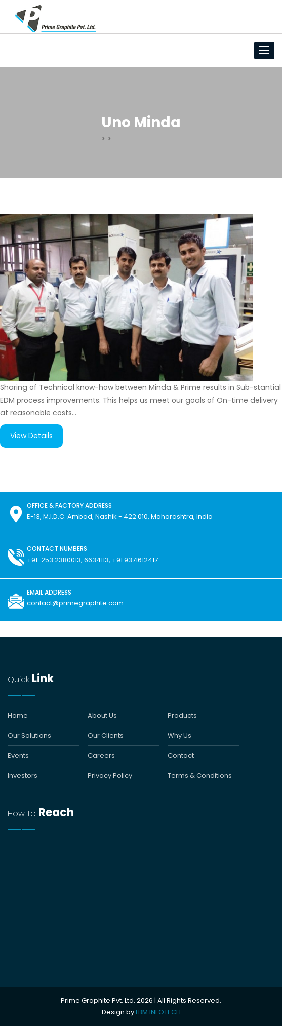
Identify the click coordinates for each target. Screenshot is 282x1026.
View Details (31, 435)
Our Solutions (29, 735)
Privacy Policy (110, 775)
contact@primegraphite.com (75, 603)
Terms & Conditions (200, 775)
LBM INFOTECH (158, 1012)
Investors (22, 775)
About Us (102, 715)
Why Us (179, 735)
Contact (181, 755)
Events (18, 755)
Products (182, 715)
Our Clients (106, 735)
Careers (101, 755)
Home (18, 715)
